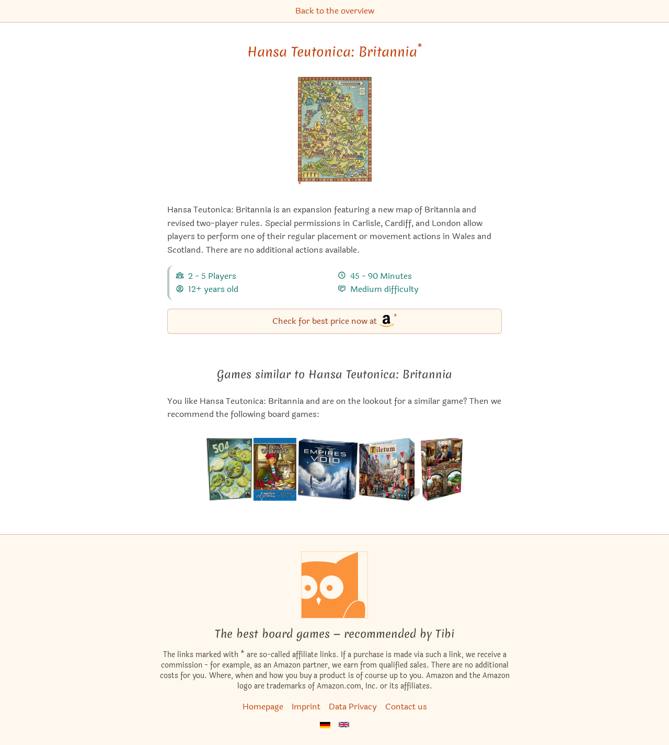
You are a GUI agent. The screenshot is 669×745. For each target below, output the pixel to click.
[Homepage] (334, 584)
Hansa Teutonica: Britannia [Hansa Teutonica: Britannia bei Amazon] (334, 52)
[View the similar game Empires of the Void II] (327, 469)
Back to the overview (334, 10)
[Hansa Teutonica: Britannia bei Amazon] (335, 136)
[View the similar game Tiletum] (389, 469)
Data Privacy (353, 706)
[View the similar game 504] (229, 469)
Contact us (406, 706)
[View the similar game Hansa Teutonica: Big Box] (442, 469)
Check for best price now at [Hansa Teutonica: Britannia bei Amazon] (334, 320)
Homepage (263, 706)
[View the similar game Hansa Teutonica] (274, 469)
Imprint (306, 706)
